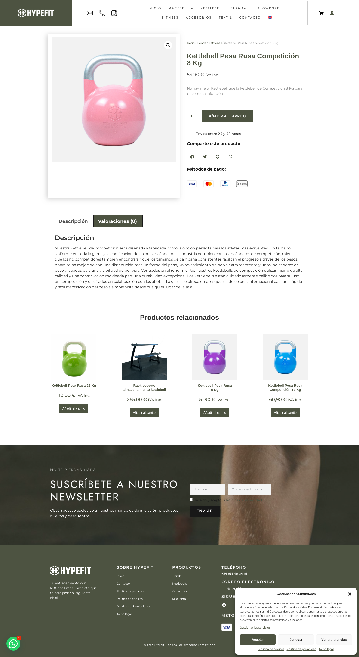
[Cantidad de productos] (193, 116)
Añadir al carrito (227, 116)
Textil (225, 17)
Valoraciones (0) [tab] (117, 221)
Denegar (295, 640)
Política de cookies (271, 649)
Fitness (170, 17)
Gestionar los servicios (255, 627)
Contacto (250, 17)
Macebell (181, 8)
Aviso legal (326, 649)
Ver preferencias (334, 640)
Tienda (201, 43)
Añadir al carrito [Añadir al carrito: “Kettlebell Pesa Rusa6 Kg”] (214, 412)
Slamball (241, 8)
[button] (349, 594)
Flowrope (268, 8)
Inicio (154, 8)
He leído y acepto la (227, 500)
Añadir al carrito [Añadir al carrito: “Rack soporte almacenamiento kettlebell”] (144, 412)
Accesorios (199, 17)
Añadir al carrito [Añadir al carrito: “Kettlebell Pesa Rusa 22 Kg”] (73, 408)
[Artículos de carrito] (322, 13)
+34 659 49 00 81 (234, 573)
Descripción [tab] (73, 221)
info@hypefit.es (233, 588)
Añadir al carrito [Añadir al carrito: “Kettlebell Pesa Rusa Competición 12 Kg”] (285, 412)
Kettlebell (212, 8)
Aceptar (258, 640)
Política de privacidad (301, 649)
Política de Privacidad (244, 500)
